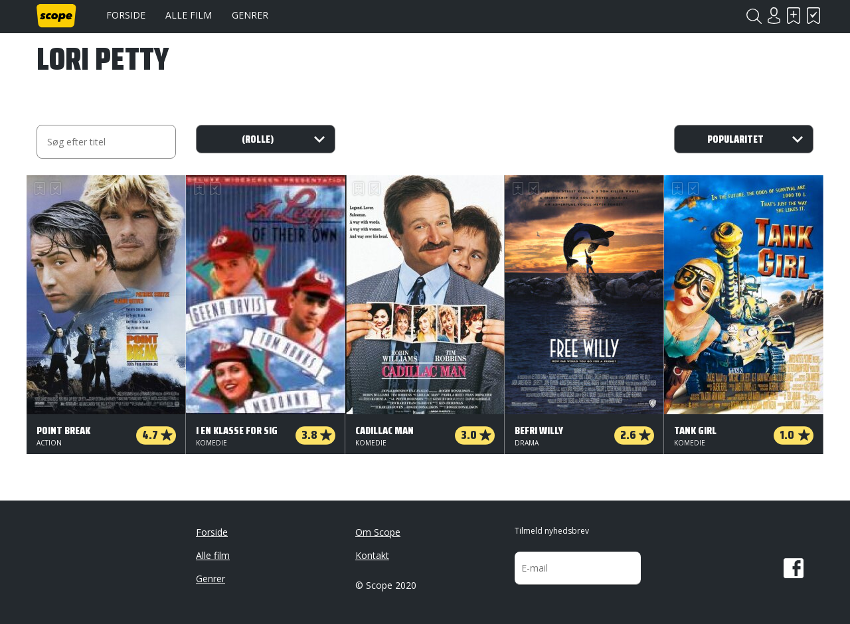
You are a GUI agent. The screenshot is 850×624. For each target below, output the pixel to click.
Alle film (188, 15)
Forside (125, 15)
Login (774, 15)
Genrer (250, 15)
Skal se (794, 15)
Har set (813, 15)
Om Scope (377, 532)
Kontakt (372, 555)
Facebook (794, 568)
